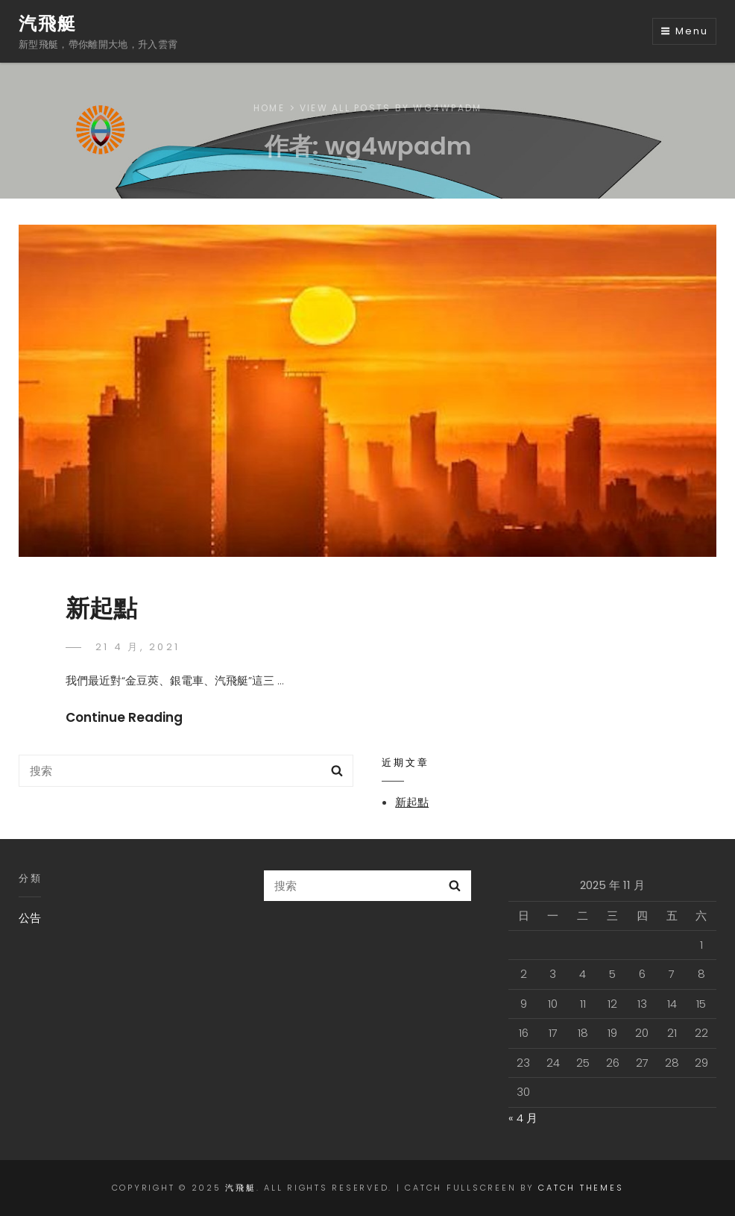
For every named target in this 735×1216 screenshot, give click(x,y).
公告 (30, 918)
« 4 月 (522, 1118)
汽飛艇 (47, 23)
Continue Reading (124, 717)
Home (269, 108)
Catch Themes (580, 1188)
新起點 (101, 608)
